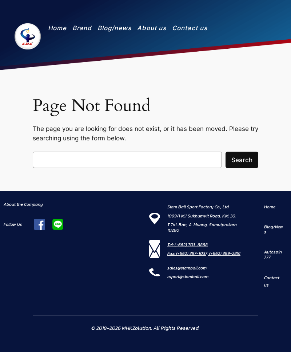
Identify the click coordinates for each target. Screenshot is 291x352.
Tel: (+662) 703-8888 (187, 244)
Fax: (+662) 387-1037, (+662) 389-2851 (203, 253)
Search (241, 160)
